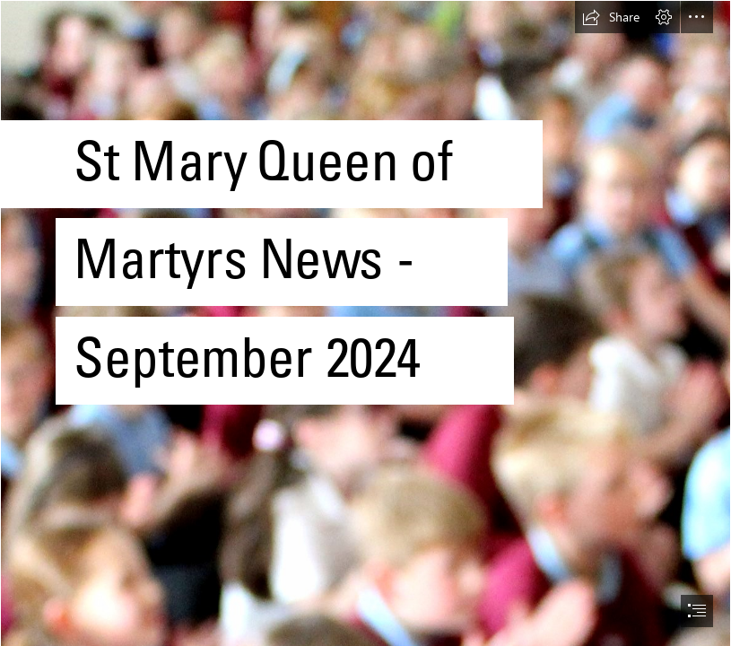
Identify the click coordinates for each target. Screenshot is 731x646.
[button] (611, 17)
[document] (365, 323)
